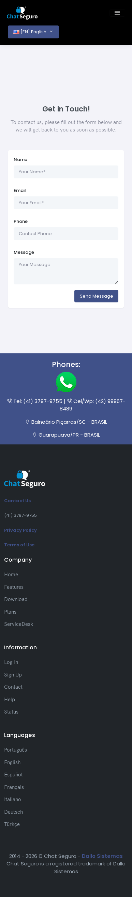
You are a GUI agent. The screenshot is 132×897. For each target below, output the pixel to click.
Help (9, 699)
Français (14, 787)
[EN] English (30, 32)
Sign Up (13, 674)
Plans (10, 612)
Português (15, 749)
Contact (13, 687)
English (12, 762)
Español (13, 774)
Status (11, 711)
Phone (21, 221)
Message (24, 252)
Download (16, 599)
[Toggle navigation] (117, 13)
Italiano (12, 799)
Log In (11, 662)
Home (11, 574)
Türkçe (12, 824)
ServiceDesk (18, 624)
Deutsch (13, 812)
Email (20, 190)
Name (20, 159)
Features (14, 587)
